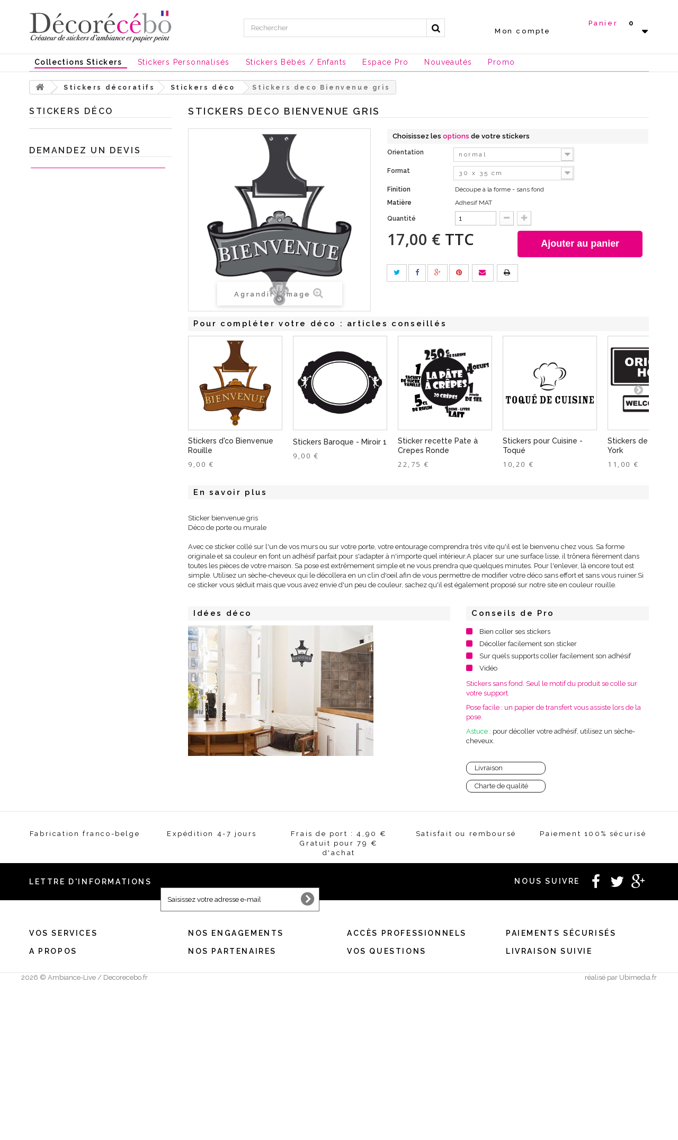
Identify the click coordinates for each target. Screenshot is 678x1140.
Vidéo (488, 668)
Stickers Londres (73, 285)
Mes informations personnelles (75, 1009)
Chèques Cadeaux (65, 679)
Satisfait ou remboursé (221, 995)
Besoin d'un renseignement (386, 968)
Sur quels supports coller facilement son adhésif (555, 656)
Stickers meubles (75, 581)
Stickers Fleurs (71, 416)
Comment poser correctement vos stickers (409, 1087)
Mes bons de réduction (62, 1023)
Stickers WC (66, 219)
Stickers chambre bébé (84, 169)
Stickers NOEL (58, 663)
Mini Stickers (67, 334)
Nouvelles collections (71, 646)
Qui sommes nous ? (58, 1073)
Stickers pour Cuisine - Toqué (543, 446)
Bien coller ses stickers (514, 632)
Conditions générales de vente (233, 982)
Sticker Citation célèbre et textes (97, 186)
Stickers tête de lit (75, 350)
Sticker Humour (72, 433)
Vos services (63, 953)
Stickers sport (69, 235)
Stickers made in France (65, 1087)
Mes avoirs (45, 982)
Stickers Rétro (69, 515)
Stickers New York (76, 268)
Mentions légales (213, 968)
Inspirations (53, 630)
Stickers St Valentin (66, 712)
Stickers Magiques (76, 301)
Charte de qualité (501, 786)
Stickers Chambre (75, 564)
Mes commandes (53, 968)
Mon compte (523, 31)
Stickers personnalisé (70, 729)
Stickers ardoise (72, 465)
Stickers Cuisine (72, 153)
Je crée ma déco (63, 613)
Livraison (489, 768)
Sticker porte (67, 482)
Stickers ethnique (75, 498)
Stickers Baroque (74, 449)
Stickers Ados (69, 252)
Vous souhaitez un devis (382, 982)
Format (399, 171)
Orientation (406, 152)
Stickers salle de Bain (81, 202)
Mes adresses (49, 995)
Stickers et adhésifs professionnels (91, 696)
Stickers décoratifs (65, 137)
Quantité (401, 218)
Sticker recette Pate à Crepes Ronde (438, 446)
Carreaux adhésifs (75, 383)
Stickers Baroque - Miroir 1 (340, 442)
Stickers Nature (71, 367)
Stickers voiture (71, 531)
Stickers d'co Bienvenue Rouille (230, 446)
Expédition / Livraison (62, 1037)
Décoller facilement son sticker (528, 644)
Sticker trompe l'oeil (79, 548)
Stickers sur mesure (58, 1100)
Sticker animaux (73, 597)
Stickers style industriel (84, 317)
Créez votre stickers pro (382, 995)
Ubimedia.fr (638, 1130)
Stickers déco (68, 400)
